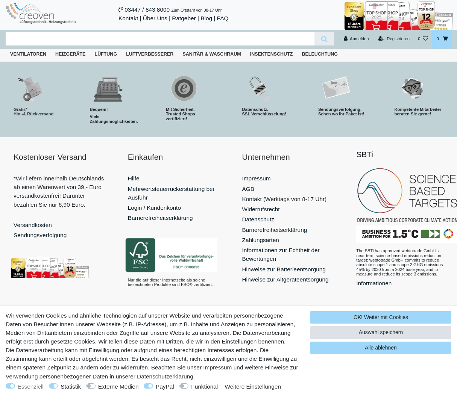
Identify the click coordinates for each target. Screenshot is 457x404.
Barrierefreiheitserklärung (160, 218)
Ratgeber (184, 18)
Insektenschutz (271, 54)
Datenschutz (258, 219)
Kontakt (128, 18)
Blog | (207, 18)
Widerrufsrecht (261, 209)
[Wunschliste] (423, 39)
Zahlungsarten (260, 240)
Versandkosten (33, 225)
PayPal (165, 386)
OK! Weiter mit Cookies (381, 317)
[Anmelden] (356, 39)
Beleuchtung (320, 54)
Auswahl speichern (381, 332)
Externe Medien (118, 386)
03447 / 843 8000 (147, 9)
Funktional (204, 386)
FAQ (223, 18)
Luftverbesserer (149, 54)
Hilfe (134, 178)
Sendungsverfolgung (40, 235)
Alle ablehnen (381, 348)
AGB (248, 189)
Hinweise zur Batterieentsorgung (284, 269)
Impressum (256, 178)
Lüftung (106, 54)
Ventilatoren (28, 54)
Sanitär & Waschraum (211, 54)
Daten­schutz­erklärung (165, 376)
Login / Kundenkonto (154, 207)
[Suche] (324, 38)
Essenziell (31, 386)
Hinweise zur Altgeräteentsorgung (285, 279)
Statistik (71, 386)
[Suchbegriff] (160, 38)
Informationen (374, 283)
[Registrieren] (394, 39)
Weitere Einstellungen (253, 386)
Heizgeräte (70, 54)
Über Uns (155, 18)
